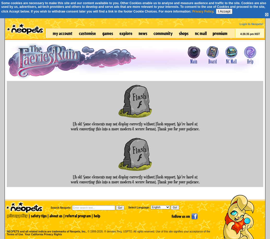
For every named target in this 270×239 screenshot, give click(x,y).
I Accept (224, 11)
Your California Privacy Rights (43, 234)
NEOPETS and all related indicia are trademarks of (46, 226)
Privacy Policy (202, 11)
